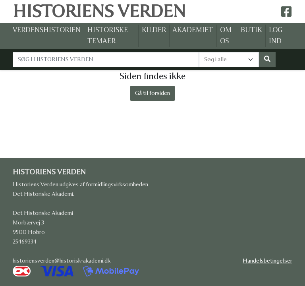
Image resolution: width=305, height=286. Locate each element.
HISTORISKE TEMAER (107, 35)
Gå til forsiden (152, 93)
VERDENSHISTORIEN (47, 30)
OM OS (226, 35)
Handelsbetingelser (270, 261)
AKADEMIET (192, 30)
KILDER (154, 30)
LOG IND (275, 35)
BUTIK (251, 30)
